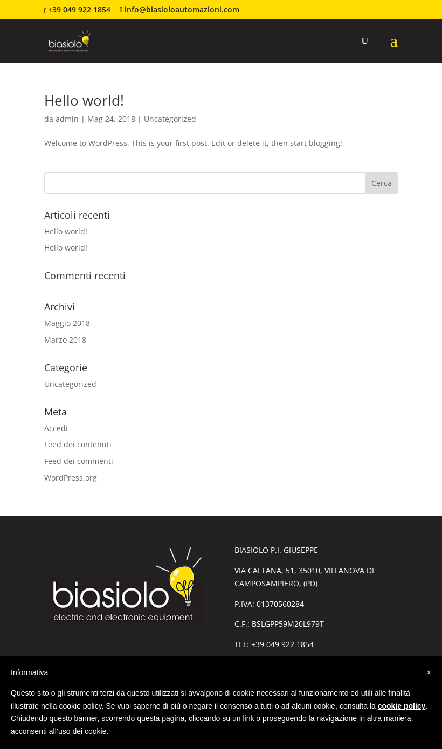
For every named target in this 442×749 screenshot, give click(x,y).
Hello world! (84, 100)
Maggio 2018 (67, 323)
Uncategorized (170, 119)
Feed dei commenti (78, 461)
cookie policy (402, 706)
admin (67, 119)
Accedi (56, 428)
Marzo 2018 (65, 340)
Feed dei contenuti (78, 444)
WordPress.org (70, 478)
